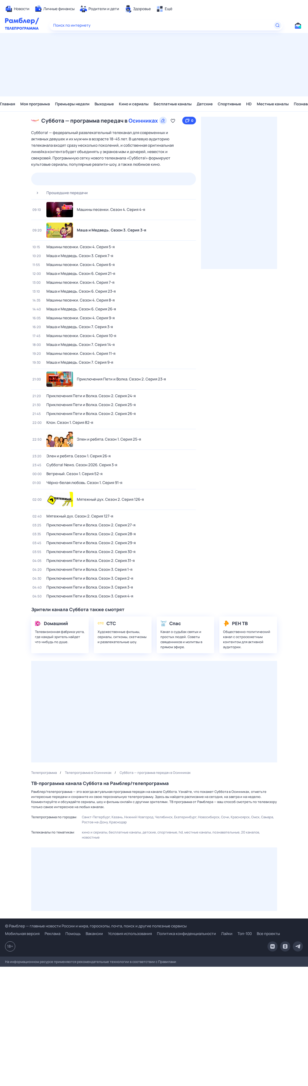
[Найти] (278, 25)
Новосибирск (209, 817)
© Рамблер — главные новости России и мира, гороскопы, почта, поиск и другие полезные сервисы (96, 926)
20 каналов (250, 832)
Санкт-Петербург (96, 817)
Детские (205, 104)
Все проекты (268, 933)
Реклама (52, 933)
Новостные (91, 837)
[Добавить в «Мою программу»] (172, 120)
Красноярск (240, 817)
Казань (117, 817)
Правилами (167, 961)
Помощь (73, 933)
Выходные (104, 104)
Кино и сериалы (134, 104)
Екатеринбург (185, 817)
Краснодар (118, 822)
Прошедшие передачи (60, 192)
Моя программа (35, 104)
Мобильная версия (22, 933)
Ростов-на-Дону (95, 822)
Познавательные (226, 832)
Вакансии (94, 933)
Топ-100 (245, 933)
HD (249, 104)
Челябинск (164, 817)
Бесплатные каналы (173, 104)
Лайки (226, 933)
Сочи (225, 817)
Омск (255, 817)
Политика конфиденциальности (186, 933)
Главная (7, 104)
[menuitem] (17, 9)
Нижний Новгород (138, 817)
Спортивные (229, 104)
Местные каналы (273, 104)
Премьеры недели (72, 104)
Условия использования (130, 933)
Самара (267, 817)
